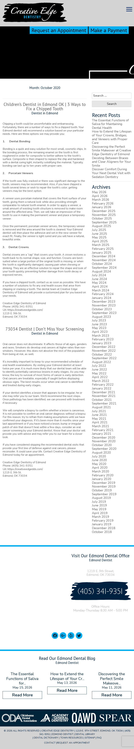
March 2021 (100, 426)
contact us (42, 282)
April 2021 (100, 422)
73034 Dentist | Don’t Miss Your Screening (44, 329)
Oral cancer (9, 344)
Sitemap (90, 737)
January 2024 (101, 298)
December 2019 (103, 483)
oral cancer (61, 382)
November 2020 (104, 441)
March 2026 (100, 200)
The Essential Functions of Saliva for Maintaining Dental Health (110, 124)
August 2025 (101, 226)
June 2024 (99, 279)
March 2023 (100, 336)
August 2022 (101, 362)
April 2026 (100, 196)
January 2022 (101, 388)
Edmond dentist (12, 130)
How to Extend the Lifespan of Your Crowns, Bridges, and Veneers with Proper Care (111, 137)
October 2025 (102, 218)
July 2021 (99, 411)
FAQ (99, 737)
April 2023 (100, 332)
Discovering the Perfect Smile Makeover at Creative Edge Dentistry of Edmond (111, 150)
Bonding (8, 149)
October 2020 (102, 445)
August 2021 (101, 407)
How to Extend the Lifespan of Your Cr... (67, 676)
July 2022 (99, 366)
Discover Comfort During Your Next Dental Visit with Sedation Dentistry (111, 173)
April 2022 (100, 377)
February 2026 (103, 203)
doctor (76, 430)
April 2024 (100, 286)
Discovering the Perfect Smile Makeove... (111, 678)
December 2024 (103, 256)
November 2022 (104, 351)
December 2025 (103, 211)
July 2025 (99, 230)
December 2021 (103, 392)
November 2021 (104, 396)
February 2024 (103, 294)
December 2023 (103, 301)
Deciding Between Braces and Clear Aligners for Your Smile (111, 162)
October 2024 (102, 264)
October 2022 (102, 354)
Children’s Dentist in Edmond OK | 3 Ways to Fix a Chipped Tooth (45, 107)
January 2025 (101, 252)
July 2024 (99, 275)
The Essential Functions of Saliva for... (22, 678)
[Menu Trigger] (129, 9)
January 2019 (101, 524)
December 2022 (103, 347)
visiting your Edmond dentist (54, 365)
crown (68, 255)
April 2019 (100, 513)
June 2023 (99, 324)
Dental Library (85, 734)
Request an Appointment (58, 30)
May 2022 (99, 373)
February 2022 (103, 384)
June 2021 (99, 415)
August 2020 (101, 452)
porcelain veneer (39, 226)
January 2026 (101, 207)
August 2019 (101, 498)
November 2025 (104, 215)
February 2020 (103, 475)
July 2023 (99, 320)
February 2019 (103, 520)
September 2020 (104, 449)
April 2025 (100, 241)
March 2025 (100, 245)
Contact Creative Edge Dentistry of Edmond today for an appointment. (44, 453)
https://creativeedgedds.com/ (25, 310)
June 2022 (99, 369)
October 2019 (102, 490)
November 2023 (104, 305)
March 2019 (100, 517)
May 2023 (99, 328)
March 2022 (100, 381)
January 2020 (101, 479)
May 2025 (99, 237)
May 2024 (99, 283)
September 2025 (104, 222)
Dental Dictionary (46, 737)
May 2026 (99, 192)
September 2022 (104, 358)
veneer (9, 198)
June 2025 (99, 234)
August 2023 (101, 317)
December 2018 (103, 528)
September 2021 (104, 403)
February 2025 (103, 249)
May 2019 (99, 509)
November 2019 (104, 486)
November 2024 (104, 260)
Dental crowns (11, 255)
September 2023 (104, 313)
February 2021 (103, 430)
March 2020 (100, 471)
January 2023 (101, 343)
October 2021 (102, 400)
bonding (7, 166)
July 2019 (99, 502)
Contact (50, 742)
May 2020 (99, 464)
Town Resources (71, 737)
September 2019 (104, 494)
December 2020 (103, 437)
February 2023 (103, 339)
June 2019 (99, 505)
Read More (22, 695)
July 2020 (99, 456)
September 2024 (104, 268)
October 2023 (102, 309)
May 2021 (99, 419)
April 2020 (100, 467)
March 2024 (100, 290)
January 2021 (101, 434)
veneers (15, 184)
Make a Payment (108, 30)
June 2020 (99, 460)
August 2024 (101, 271)
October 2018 (102, 532)
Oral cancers (10, 378)
